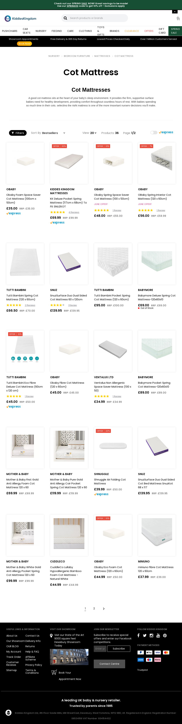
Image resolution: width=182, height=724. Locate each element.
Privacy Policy (33, 665)
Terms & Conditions (32, 671)
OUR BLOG (12, 646)
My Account (13, 651)
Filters (18, 133)
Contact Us (32, 635)
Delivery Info (33, 641)
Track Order (13, 657)
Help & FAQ (32, 651)
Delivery (57, 39)
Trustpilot (142, 670)
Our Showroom (15, 641)
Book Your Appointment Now (70, 676)
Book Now (24, 43)
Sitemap (11, 670)
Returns (77, 39)
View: (85, 133)
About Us (11, 635)
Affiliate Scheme (30, 658)
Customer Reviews (12, 663)
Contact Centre (109, 664)
